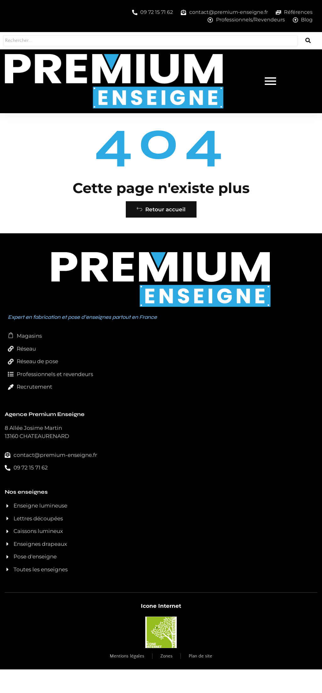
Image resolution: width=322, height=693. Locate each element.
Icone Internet (161, 629)
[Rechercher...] (141, 40)
